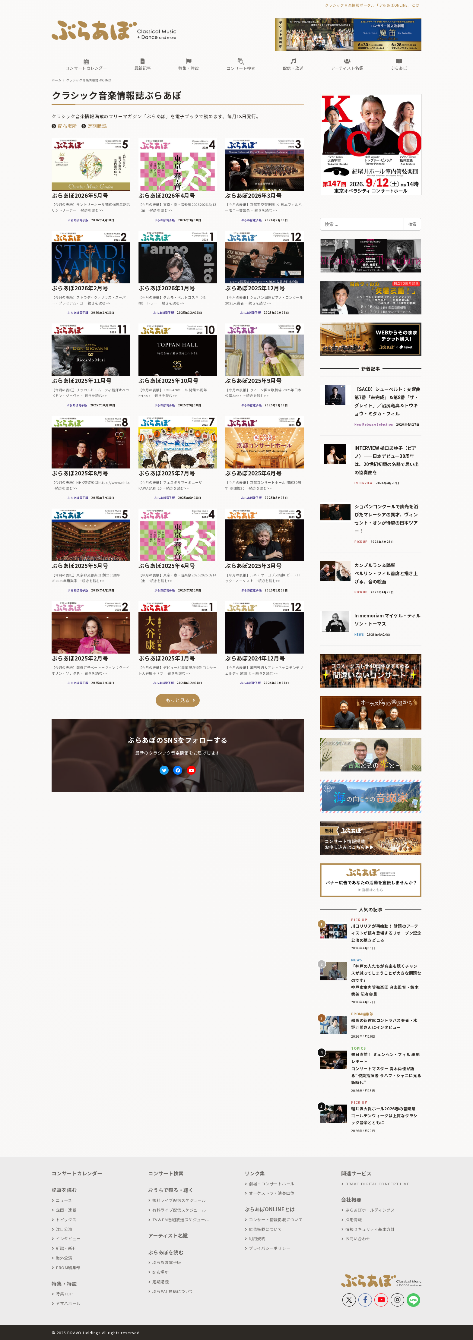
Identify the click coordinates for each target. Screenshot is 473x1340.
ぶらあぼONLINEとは (270, 1209)
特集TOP (64, 1294)
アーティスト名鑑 (168, 1235)
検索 (412, 224)
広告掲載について (265, 1229)
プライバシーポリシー (269, 1248)
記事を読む (64, 1189)
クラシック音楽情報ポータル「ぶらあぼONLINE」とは (372, 5)
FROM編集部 (68, 1267)
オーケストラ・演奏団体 (271, 1193)
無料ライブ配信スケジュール (179, 1200)
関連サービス (356, 1173)
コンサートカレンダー (77, 1173)
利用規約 (257, 1238)
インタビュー (68, 1238)
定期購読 (97, 126)
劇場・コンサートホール (271, 1184)
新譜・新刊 (66, 1248)
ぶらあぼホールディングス (370, 1210)
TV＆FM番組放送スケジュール (180, 1219)
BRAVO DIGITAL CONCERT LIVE (377, 1184)
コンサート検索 (165, 1173)
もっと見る (178, 700)
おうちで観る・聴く (171, 1189)
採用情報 (353, 1219)
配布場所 (67, 126)
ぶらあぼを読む (165, 1252)
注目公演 (64, 1229)
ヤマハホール (68, 1303)
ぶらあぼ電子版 (166, 1262)
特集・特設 (64, 1283)
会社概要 (351, 1199)
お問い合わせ (357, 1238)
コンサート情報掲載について (276, 1219)
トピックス (66, 1219)
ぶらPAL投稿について (172, 1291)
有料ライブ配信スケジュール (179, 1210)
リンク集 (255, 1173)
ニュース (64, 1200)
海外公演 (64, 1258)
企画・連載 (66, 1210)
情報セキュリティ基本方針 (370, 1229)
